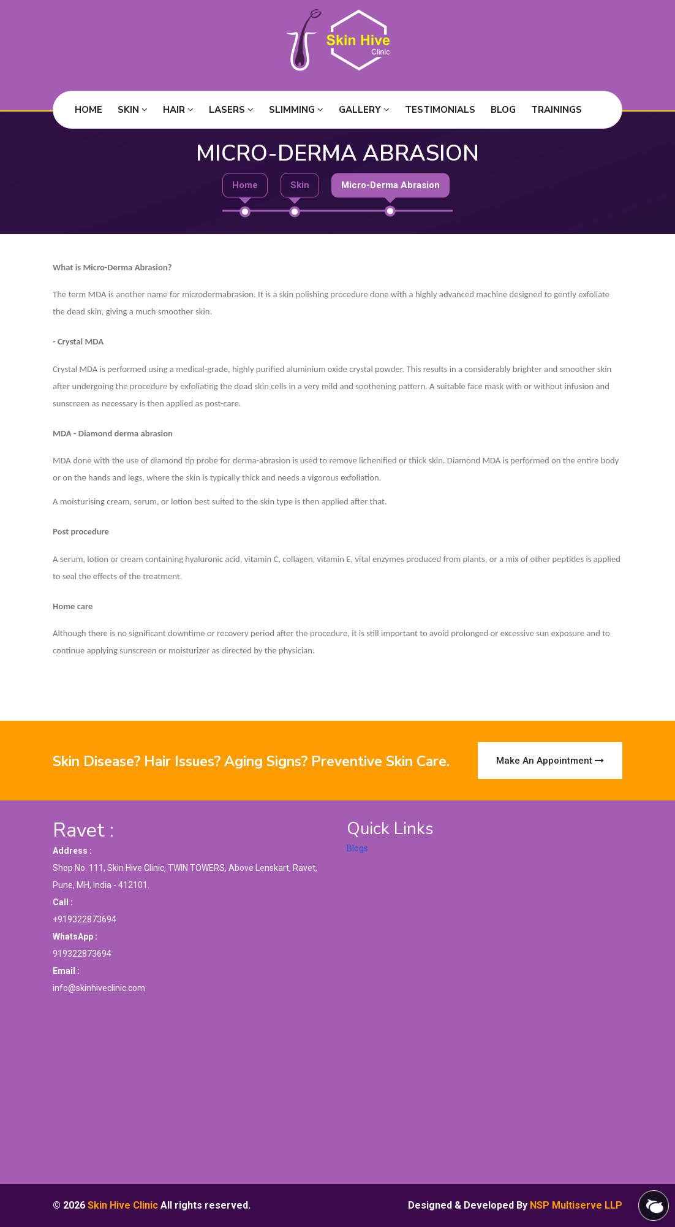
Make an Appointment (550, 760)
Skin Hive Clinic (123, 1205)
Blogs (357, 848)
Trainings (556, 110)
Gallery (364, 110)
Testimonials (440, 110)
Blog (503, 110)
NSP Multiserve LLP (576, 1205)
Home (88, 110)
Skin (133, 110)
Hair (178, 110)
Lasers (231, 110)
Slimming (296, 110)
